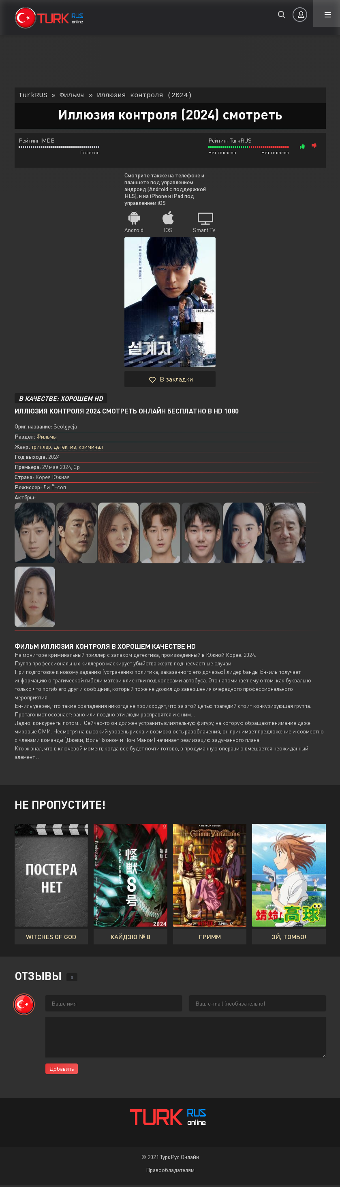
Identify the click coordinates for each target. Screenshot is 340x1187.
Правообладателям (170, 1171)
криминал (91, 448)
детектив (64, 448)
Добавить (61, 1070)
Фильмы (46, 438)
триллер (41, 448)
